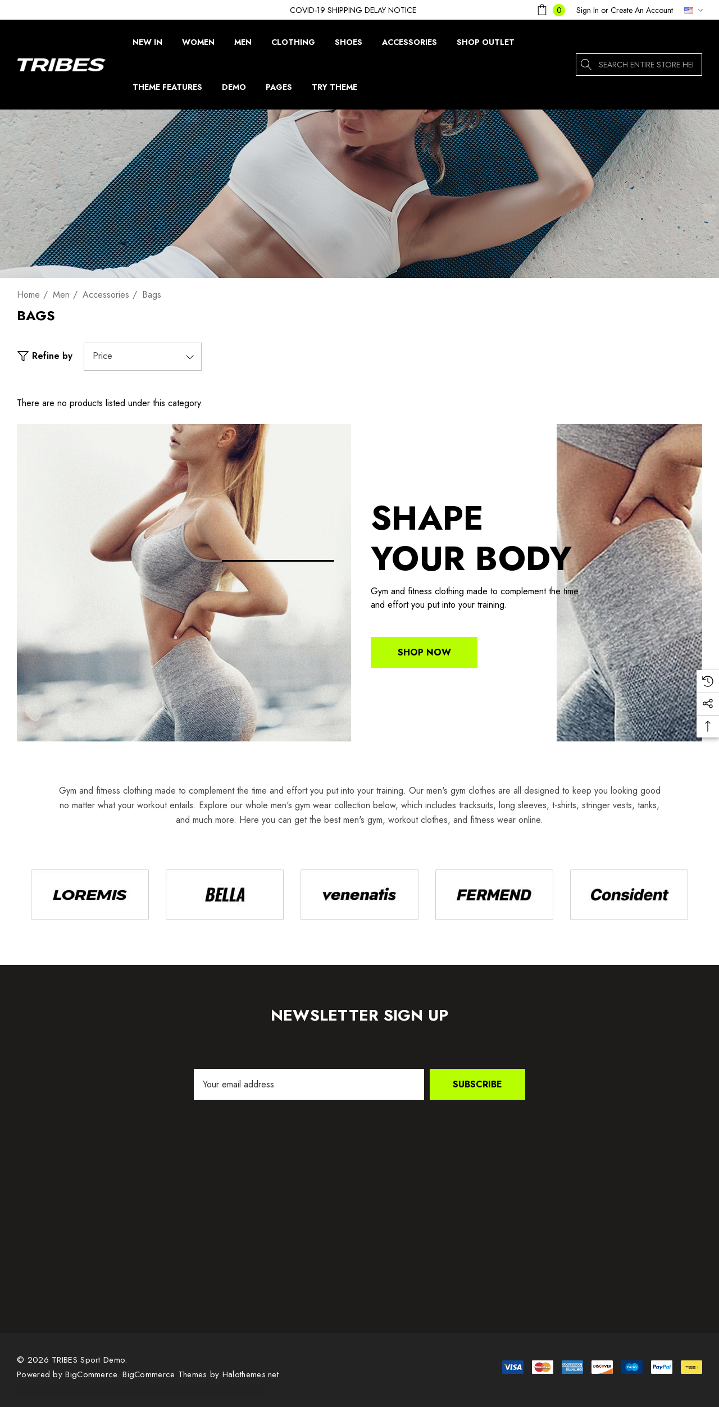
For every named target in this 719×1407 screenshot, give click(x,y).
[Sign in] (587, 10)
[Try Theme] (334, 89)
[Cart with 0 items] (550, 10)
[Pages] (279, 89)
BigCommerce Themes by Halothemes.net (200, 1374)
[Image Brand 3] (359, 894)
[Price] (143, 356)
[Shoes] (348, 42)
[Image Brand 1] (90, 894)
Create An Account (642, 10)
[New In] (147, 45)
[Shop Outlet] (485, 42)
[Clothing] (293, 45)
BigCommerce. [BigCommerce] (93, 1374)
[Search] (587, 64)
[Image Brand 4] (494, 894)
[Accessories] (409, 42)
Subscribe (477, 1084)
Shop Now (424, 652)
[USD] (690, 10)
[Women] (198, 45)
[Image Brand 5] (629, 894)
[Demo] (234, 89)
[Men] (243, 45)
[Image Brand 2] (225, 894)
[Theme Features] (167, 87)
